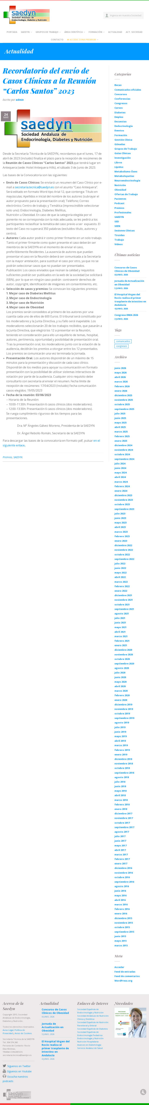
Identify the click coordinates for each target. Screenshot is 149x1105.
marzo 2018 (121, 800)
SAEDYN (17, 457)
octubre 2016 (122, 877)
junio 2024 (120, 468)
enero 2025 (120, 440)
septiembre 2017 (124, 827)
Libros (118, 162)
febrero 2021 (122, 640)
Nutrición (120, 185)
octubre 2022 (122, 554)
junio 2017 (120, 840)
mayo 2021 (120, 627)
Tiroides (119, 235)
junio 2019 (120, 731)
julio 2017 (119, 836)
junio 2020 (120, 677)
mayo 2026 (120, 372)
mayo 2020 (120, 681)
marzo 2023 (121, 531)
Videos (118, 244)
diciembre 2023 (123, 495)
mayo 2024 (120, 472)
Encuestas (120, 121)
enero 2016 (120, 913)
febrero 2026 (122, 386)
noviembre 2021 (123, 599)
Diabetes (119, 112)
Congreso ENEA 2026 (126, 315)
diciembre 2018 (123, 759)
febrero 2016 (122, 909)
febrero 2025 (122, 436)
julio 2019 (119, 727)
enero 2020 (120, 700)
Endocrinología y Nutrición (90, 1038)
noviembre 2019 (123, 709)
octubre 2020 (122, 659)
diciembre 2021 (123, 595)
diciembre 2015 (123, 918)
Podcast (119, 203)
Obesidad (120, 189)
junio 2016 (120, 890)
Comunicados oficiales (127, 89)
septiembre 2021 (124, 609)
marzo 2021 (121, 636)
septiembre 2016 (124, 881)
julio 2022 (119, 563)
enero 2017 (120, 863)
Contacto (57, 39)
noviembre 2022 (123, 549)
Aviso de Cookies (23, 1033)
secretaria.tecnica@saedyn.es (34, 187)
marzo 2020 (121, 690)
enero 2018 (120, 809)
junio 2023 (120, 518)
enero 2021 (120, 645)
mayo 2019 (120, 736)
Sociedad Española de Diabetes (92, 1028)
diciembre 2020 (123, 649)
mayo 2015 (120, 940)
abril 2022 (120, 577)
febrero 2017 (122, 859)
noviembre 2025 (123, 399)
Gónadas (119, 144)
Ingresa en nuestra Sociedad (125, 15)
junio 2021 (120, 622)
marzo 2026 (121, 381)
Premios (7, 457)
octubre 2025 (122, 404)
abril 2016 (120, 900)
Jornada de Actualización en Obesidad (129, 282)
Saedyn (25, 32)
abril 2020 (120, 686)
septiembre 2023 (124, 509)
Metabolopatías (124, 176)
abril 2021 (120, 631)
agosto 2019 (121, 722)
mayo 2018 (120, 790)
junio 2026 (120, 368)
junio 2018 (120, 786)
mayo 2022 (120, 572)
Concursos (120, 94)
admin (20, 99)
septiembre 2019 (124, 718)
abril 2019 (120, 740)
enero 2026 (120, 390)
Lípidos (118, 167)
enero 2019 (120, 754)
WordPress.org (123, 980)
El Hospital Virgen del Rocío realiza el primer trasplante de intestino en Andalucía (130, 299)
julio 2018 (119, 781)
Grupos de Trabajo (47, 32)
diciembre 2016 (123, 868)
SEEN (117, 226)
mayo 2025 (120, 422)
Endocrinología (123, 126)
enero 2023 (120, 540)
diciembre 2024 (123, 445)
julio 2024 (119, 463)
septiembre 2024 (124, 459)
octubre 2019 (122, 713)
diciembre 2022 (123, 545)
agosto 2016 (121, 886)
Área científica (73, 32)
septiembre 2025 (124, 409)
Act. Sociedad (134, 32)
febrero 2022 (122, 586)
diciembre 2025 (123, 395)
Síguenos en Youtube (19, 1071)
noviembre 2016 (123, 872)
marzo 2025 (121, 431)
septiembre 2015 (124, 931)
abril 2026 (120, 377)
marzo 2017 (121, 854)
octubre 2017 (122, 822)
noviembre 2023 (123, 499)
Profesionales (122, 212)
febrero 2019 (122, 750)
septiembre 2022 (124, 559)
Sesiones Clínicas (124, 230)
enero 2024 (120, 490)
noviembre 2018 (123, 763)
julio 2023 (119, 513)
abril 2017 (120, 850)
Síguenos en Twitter (19, 1066)
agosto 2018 (121, 777)
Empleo (118, 117)
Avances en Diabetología (89, 1044)
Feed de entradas (124, 971)
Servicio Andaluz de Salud (90, 1048)
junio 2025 (120, 418)
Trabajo (119, 239)
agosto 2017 (121, 831)
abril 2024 (120, 477)
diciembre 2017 (123, 813)
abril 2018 (120, 795)
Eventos (119, 130)
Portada (12, 32)
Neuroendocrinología (127, 180)
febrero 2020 (122, 695)
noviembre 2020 (123, 654)
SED (116, 221)
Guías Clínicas (122, 153)
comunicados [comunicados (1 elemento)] (123, 341)
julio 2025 (119, 413)
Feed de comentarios (127, 976)
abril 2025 (120, 427)
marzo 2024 (121, 481)
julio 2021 (119, 618)
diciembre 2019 (123, 704)
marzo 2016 (121, 904)
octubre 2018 (122, 768)
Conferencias (122, 98)
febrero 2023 (122, 536)
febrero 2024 (122, 486)
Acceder (119, 967)
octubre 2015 (122, 927)
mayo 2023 (120, 522)
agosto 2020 (121, 668)
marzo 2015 (121, 945)
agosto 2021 (121, 613)
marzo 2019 (121, 745)
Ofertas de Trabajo (126, 194)
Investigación (122, 157)
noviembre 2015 (123, 922)
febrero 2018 (122, 804)
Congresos (120, 103)
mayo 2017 (120, 845)
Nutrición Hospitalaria (87, 1041)
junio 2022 (120, 568)
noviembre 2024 (123, 449)
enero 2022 (120, 590)
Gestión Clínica (123, 139)
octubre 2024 (122, 454)
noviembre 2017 (123, 818)
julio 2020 (119, 672)
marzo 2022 (121, 581)
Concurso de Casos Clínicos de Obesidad (126, 269)
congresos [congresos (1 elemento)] (121, 346)
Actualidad (115, 32)
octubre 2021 (122, 604)
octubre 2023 (122, 504)
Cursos (118, 107)
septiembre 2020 (124, 663)
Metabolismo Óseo (125, 171)
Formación (95, 32)
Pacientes (120, 198)
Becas (118, 85)
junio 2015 (120, 936)
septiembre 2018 (124, 772)
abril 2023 (120, 527)
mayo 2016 (120, 895)
